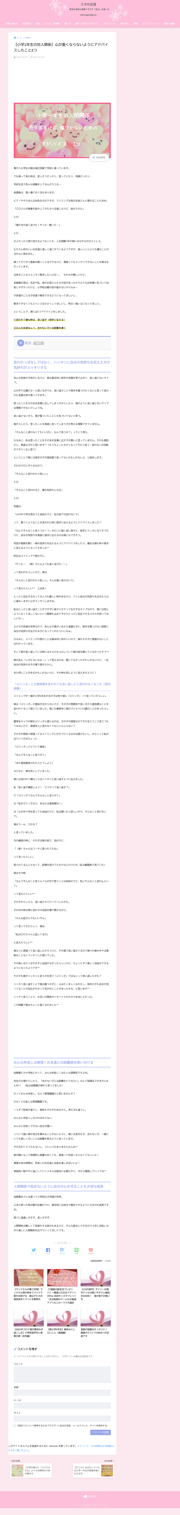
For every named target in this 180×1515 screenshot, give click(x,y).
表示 (39, 343)
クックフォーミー (151, 23)
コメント (18, 1369)
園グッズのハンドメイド (86, 23)
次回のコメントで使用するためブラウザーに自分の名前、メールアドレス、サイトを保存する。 (63, 1431)
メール (18, 1405)
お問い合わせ (12, 23)
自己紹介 (27, 23)
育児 (38, 23)
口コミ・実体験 (52, 23)
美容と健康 (169, 23)
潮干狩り (124, 23)
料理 (136, 23)
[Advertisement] (62, 82)
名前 (17, 1392)
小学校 (107, 1261)
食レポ (67, 23)
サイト (17, 1418)
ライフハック (109, 23)
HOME (90, 1503)
